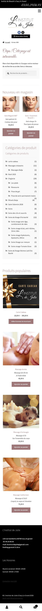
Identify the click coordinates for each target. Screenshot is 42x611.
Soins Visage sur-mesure (20, 242)
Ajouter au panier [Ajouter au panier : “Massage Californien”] (21, 510)
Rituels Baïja (13, 200)
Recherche (21, 607)
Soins (10, 209)
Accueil (7, 42)
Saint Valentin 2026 (15, 204)
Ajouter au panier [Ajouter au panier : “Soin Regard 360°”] (11, 132)
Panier (33, 606)
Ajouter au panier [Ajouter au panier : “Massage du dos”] (21, 384)
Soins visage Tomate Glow (21, 246)
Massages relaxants (15, 166)
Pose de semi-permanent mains (23, 196)
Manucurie (15, 187)
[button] (39, 11)
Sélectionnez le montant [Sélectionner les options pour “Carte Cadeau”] (21, 321)
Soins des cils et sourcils (17, 213)
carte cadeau (13, 161)
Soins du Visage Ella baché (18, 217)
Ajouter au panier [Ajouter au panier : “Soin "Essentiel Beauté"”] (31, 134)
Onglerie (11, 178)
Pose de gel (15, 191)
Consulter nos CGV (10, 581)
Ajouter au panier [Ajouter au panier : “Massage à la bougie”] (21, 447)
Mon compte (7, 607)
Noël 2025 (12, 174)
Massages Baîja (17, 170)
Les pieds (14, 183)
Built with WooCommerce (12, 598)
